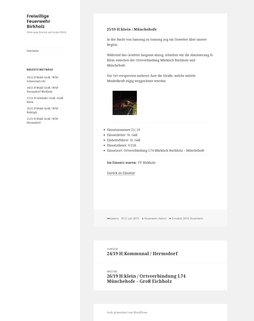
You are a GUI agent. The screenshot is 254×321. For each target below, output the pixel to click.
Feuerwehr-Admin (155, 218)
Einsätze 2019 (180, 218)
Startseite (33, 51)
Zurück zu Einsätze (121, 173)
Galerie (114, 218)
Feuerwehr (196, 218)
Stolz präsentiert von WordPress (127, 312)
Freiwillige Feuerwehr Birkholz (38, 21)
